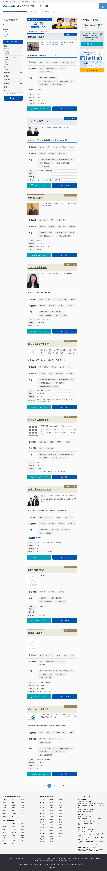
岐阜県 (51, 808)
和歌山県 (51, 833)
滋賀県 (51, 819)
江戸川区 (23, 840)
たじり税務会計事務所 (38, 344)
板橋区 (22, 829)
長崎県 (60, 822)
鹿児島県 (61, 833)
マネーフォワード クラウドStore (86, 829)
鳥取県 (51, 836)
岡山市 (22, 799)
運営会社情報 (9, 858)
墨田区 (4, 840)
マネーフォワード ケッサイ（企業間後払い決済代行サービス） (91, 834)
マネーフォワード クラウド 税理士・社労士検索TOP (15, 11)
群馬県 (42, 822)
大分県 (60, 830)
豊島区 (13, 843)
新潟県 (42, 836)
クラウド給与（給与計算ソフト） (87, 816)
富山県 (42, 841)
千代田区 (5, 823)
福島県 (42, 813)
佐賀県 (60, 819)
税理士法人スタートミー (39, 489)
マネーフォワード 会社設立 (85, 831)
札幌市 (4, 799)
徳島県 (60, 805)
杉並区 (13, 840)
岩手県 (42, 805)
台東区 (4, 838)
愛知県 (51, 813)
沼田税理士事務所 (36, 570)
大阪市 (13, 810)
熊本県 (60, 827)
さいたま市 (5, 805)
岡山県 (51, 841)
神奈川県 (42, 833)
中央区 (4, 826)
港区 (4, 829)
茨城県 (42, 816)
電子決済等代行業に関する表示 (45, 860)
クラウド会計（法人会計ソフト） (87, 801)
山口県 (60, 802)
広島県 (60, 799)
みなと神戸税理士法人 (38, 709)
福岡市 (22, 808)
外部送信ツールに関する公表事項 (92, 858)
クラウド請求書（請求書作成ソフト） (88, 809)
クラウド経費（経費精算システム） (87, 811)
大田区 (13, 829)
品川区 (13, 823)
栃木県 (42, 819)
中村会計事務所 (35, 198)
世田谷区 (14, 832)
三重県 (51, 816)
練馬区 (22, 832)
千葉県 (42, 827)
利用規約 (55, 858)
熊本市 (22, 810)
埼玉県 (42, 824)
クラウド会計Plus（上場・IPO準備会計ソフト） (90, 803)
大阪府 (51, 824)
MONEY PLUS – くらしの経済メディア (88, 847)
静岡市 (4, 816)
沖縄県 (60, 836)
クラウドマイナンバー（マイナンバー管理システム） (91, 824)
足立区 (22, 835)
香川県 (60, 808)
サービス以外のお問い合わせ (64, 860)
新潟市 (13, 799)
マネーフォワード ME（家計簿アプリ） (88, 845)
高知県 (60, 813)
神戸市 (13, 816)
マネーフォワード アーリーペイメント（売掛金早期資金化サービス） (91, 838)
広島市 (22, 802)
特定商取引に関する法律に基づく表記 (71, 858)
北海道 (42, 799)
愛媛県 (60, 810)
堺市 (22, 813)
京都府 (51, 822)
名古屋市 (14, 805)
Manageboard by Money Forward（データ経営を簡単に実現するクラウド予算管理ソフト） (90, 850)
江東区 (4, 843)
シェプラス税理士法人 (38, 121)
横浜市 (4, 810)
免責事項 (47, 858)
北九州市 (23, 805)
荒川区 (22, 826)
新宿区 (4, 832)
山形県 (42, 810)
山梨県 (51, 802)
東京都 (42, 830)
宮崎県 (60, 824)
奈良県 (51, 830)
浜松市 (13, 802)
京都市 (13, 808)
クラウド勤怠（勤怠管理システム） (87, 821)
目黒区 (13, 826)
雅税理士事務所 (35, 633)
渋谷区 (13, 835)
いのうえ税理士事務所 (38, 420)
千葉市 (4, 808)
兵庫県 (51, 827)
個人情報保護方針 (20, 858)
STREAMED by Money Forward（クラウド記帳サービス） (91, 842)
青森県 (42, 802)
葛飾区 (22, 838)
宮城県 (42, 808)
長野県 (51, 805)
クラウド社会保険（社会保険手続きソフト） (89, 819)
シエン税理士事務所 (37, 267)
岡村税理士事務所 (36, 37)
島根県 (51, 839)
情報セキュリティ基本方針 (35, 858)
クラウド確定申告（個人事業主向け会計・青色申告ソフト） (91, 806)
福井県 (51, 799)
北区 (22, 823)
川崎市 (4, 813)
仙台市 (4, 802)
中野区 (13, 838)
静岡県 (51, 810)
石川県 (42, 839)
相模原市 (14, 813)
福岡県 (60, 816)
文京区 (4, 835)
